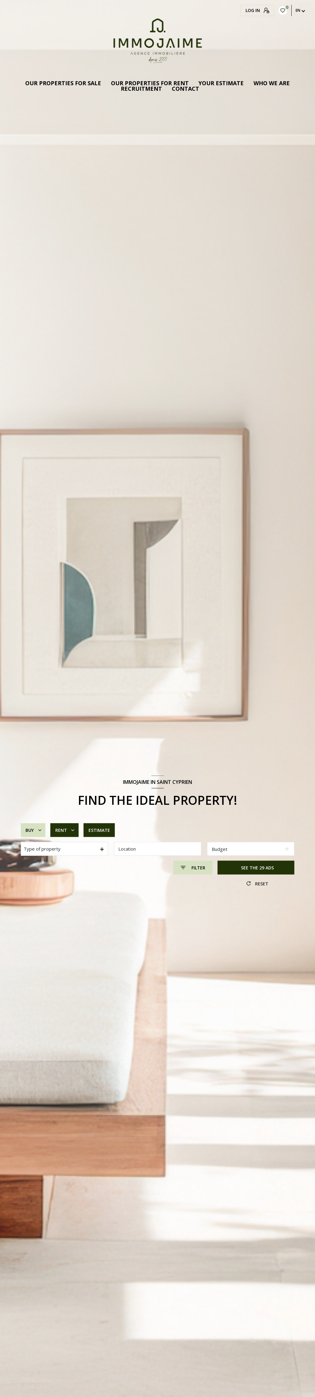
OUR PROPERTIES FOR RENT (150, 83)
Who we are (272, 83)
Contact (185, 88)
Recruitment (141, 88)
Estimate (99, 830)
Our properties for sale (63, 83)
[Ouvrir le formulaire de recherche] (193, 868)
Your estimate (221, 83)
